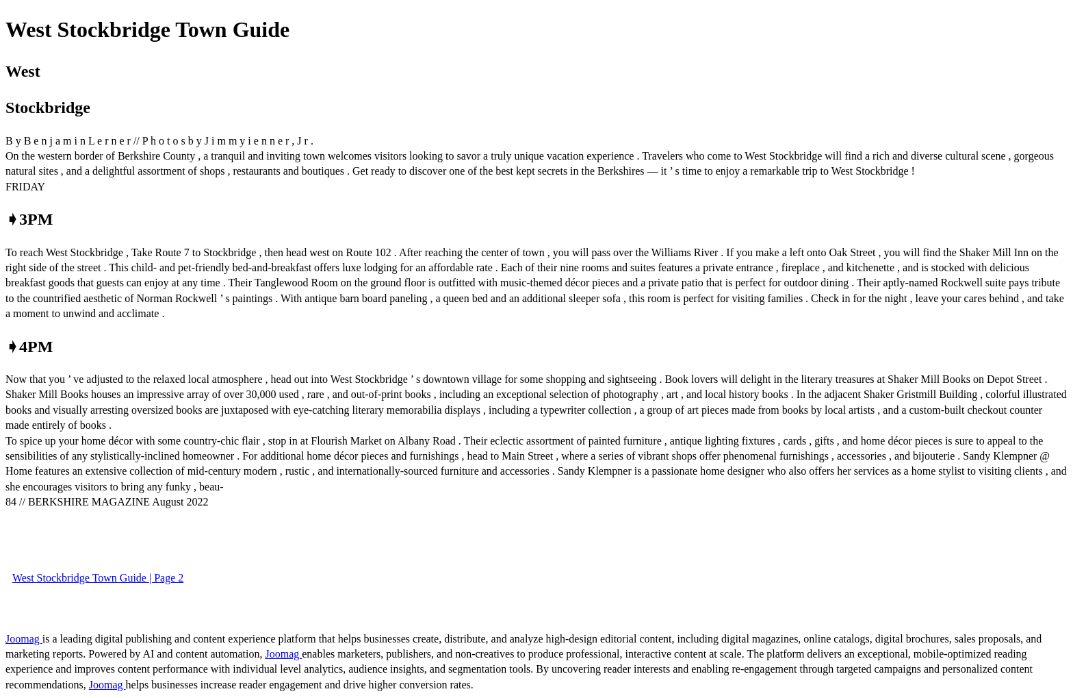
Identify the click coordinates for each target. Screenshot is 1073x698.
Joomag (23, 639)
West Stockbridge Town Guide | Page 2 (97, 578)
